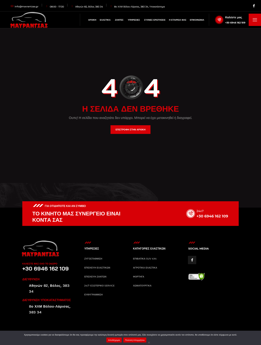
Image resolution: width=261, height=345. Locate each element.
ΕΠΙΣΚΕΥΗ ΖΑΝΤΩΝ (95, 276)
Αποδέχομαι (114, 340)
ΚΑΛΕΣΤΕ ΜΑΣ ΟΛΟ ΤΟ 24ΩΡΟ (39, 263)
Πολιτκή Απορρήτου (135, 340)
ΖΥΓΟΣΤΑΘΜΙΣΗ (93, 258)
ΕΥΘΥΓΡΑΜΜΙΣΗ (93, 294)
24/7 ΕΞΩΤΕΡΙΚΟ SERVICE (99, 285)
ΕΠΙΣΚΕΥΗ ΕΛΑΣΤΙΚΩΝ (97, 267)
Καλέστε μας (233, 17)
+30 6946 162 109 (235, 22)
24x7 (203, 211)
